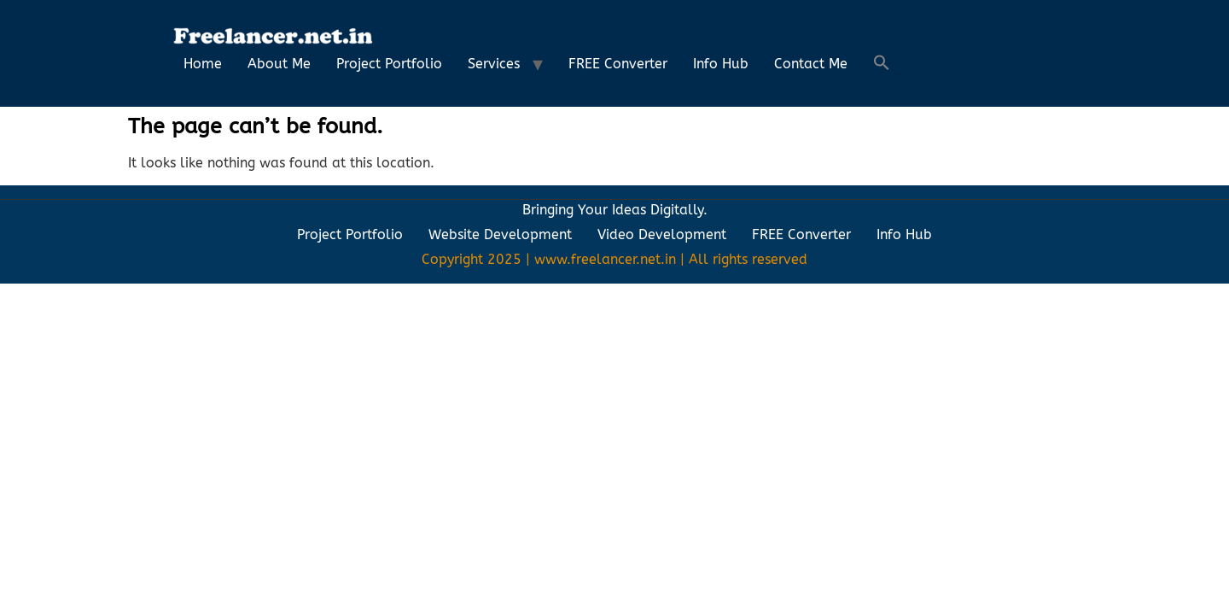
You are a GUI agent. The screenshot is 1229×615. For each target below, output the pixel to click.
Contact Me (810, 64)
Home (202, 64)
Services (494, 64)
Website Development (500, 234)
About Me (279, 64)
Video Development (661, 234)
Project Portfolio (389, 64)
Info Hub (720, 64)
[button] (881, 64)
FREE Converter (617, 64)
